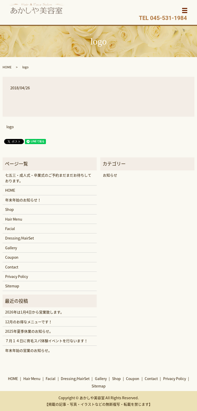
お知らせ (110, 175)
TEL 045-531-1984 (163, 18)
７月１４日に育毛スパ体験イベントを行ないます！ (46, 340)
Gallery (11, 247)
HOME (7, 67)
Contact (11, 266)
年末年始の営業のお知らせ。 (28, 350)
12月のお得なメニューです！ (28, 321)
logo (10, 126)
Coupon (11, 257)
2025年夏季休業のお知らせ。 (29, 331)
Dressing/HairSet (19, 238)
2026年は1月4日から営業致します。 (34, 312)
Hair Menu (13, 219)
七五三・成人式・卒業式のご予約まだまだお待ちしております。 (48, 177)
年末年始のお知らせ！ (23, 199)
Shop (9, 209)
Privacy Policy (16, 276)
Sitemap (12, 285)
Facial (10, 228)
